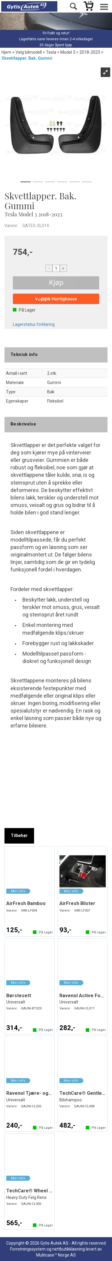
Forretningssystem (28, 1249)
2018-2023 (89, 52)
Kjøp (56, 282)
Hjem (6, 52)
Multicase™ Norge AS (56, 1255)
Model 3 (67, 52)
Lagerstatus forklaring (34, 324)
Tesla (51, 52)
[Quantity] (56, 268)
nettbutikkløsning (68, 1249)
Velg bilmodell (29, 52)
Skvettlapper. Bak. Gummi (26, 58)
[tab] (19, 836)
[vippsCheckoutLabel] (56, 299)
